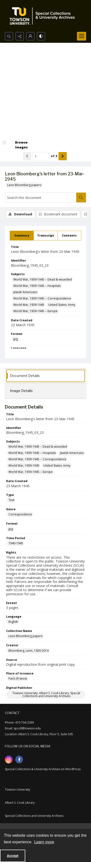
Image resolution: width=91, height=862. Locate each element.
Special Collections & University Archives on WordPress (43, 769)
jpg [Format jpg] (15, 339)
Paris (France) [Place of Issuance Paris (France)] (17, 678)
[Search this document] (40, 197)
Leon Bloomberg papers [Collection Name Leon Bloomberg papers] (25, 636)
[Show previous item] (27, 156)
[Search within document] (81, 197)
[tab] (21, 235)
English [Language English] (13, 622)
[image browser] (18, 145)
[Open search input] (9, 36)
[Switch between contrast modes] (41, 36)
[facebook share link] (19, 759)
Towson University (17, 789)
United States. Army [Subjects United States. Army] (61, 305)
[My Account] (30, 36)
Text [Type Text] (11, 500)
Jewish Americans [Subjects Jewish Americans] (25, 292)
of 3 (54, 156)
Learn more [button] (44, 842)
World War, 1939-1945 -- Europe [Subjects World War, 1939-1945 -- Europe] (35, 311)
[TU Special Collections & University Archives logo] (44, 16)
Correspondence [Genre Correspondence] (20, 514)
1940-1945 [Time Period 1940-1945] (15, 543)
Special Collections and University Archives (34, 816)
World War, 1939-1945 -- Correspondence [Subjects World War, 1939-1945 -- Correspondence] (42, 298)
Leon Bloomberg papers (24, 185)
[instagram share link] (9, 759)
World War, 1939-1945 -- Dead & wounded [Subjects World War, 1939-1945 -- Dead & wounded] (42, 279)
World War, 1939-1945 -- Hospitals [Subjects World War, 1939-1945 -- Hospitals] (37, 286)
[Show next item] (62, 156)
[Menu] (81, 36)
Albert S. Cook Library (20, 803)
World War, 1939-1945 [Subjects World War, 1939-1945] (28, 305)
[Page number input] (41, 156)
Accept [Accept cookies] (12, 856)
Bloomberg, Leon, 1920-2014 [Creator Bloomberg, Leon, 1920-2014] (28, 651)
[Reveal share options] (20, 36)
